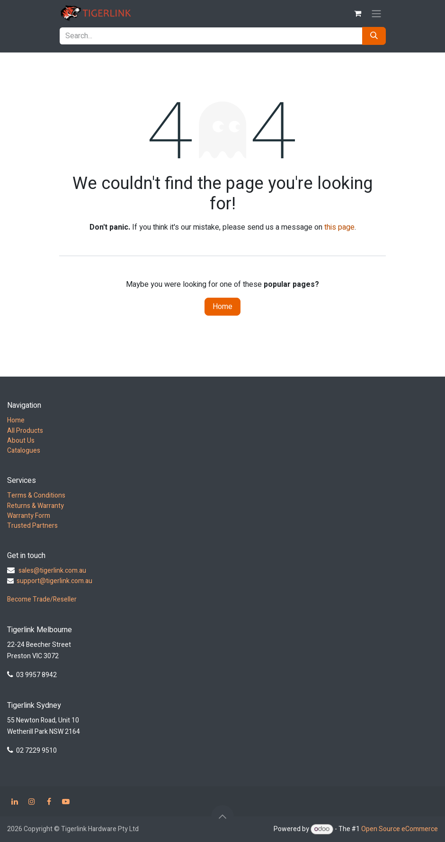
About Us (21, 441)
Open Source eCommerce (399, 829)
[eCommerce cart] (357, 13)
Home (222, 306)
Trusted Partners (32, 526)
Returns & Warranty (35, 506)
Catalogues (23, 450)
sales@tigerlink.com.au (52, 571)
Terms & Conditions (36, 495)
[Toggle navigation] (376, 13)
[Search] (374, 36)
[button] (222, 816)
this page (339, 227)
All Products (25, 431)
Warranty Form (28, 516)
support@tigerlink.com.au (54, 581)
